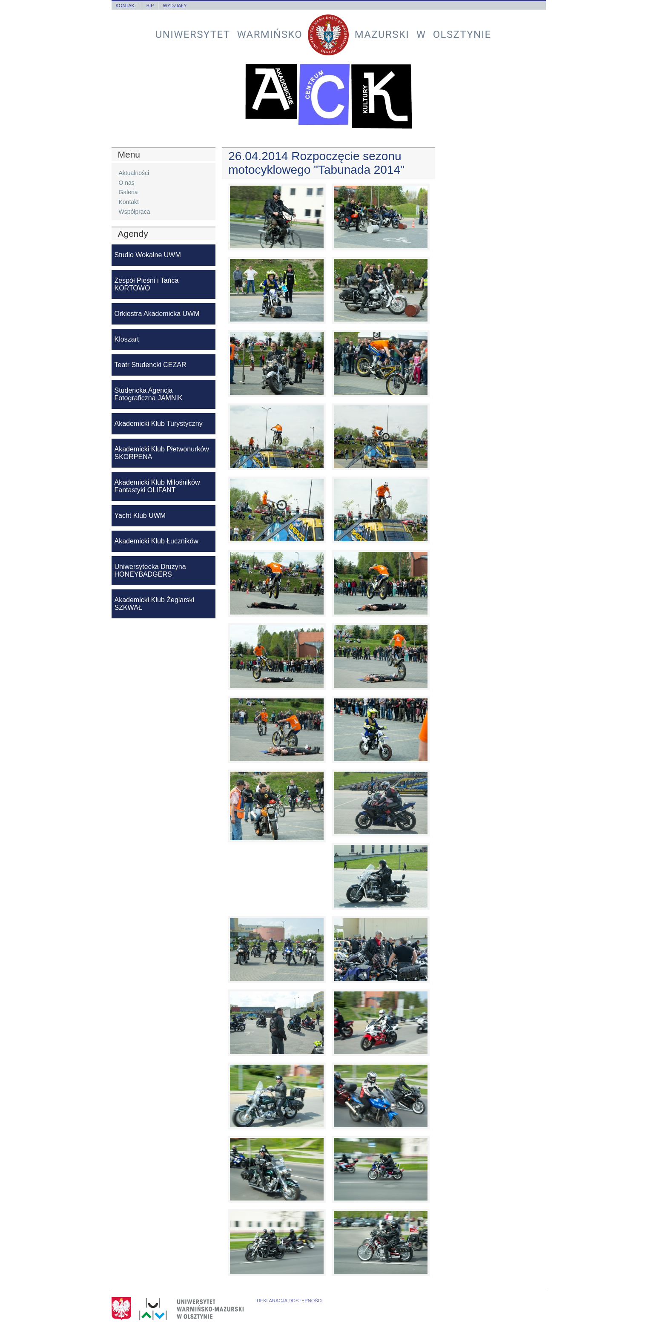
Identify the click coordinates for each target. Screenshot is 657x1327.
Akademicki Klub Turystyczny (159, 423)
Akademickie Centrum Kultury (329, 96)
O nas (127, 182)
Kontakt (127, 5)
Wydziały (174, 5)
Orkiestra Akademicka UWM (157, 313)
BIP (150, 5)
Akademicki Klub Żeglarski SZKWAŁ (155, 603)
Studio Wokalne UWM (148, 255)
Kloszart (127, 339)
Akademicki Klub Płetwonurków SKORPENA (162, 452)
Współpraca (134, 211)
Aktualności (134, 172)
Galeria (128, 192)
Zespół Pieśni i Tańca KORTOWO (147, 284)
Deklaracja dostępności (290, 1300)
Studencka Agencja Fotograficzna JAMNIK (149, 394)
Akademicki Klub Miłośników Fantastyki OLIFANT (157, 486)
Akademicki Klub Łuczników (156, 541)
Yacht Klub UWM (140, 515)
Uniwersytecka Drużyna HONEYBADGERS (150, 570)
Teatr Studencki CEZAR (150, 364)
